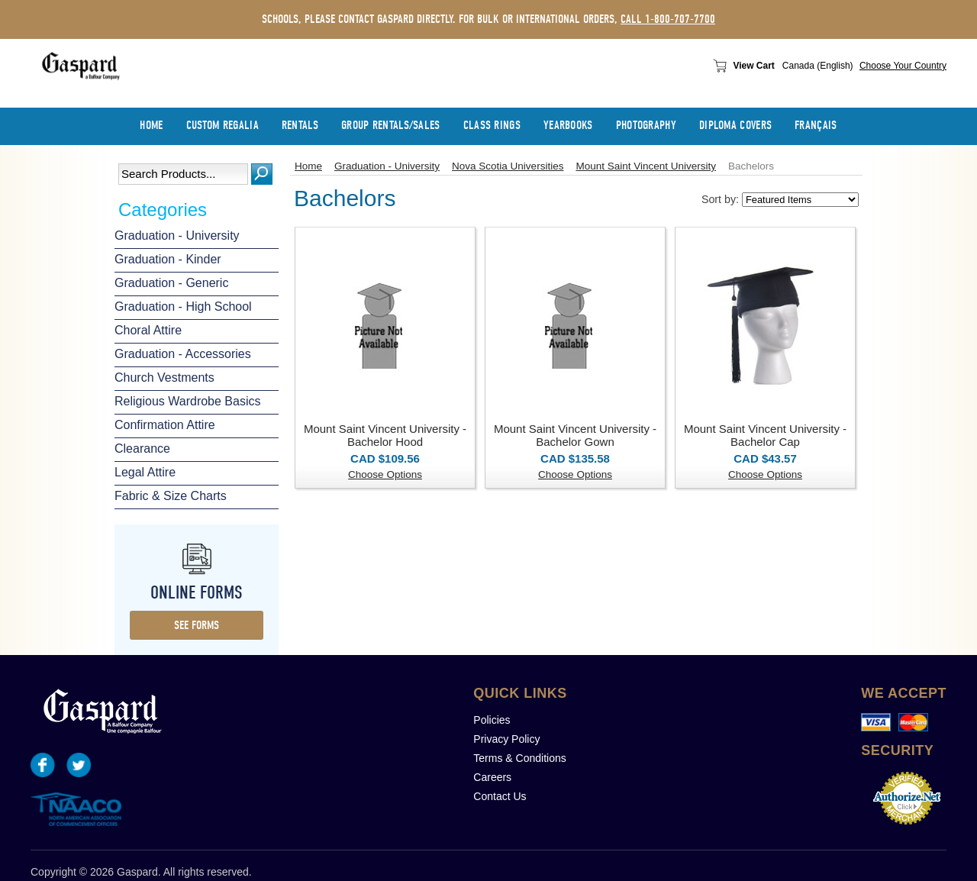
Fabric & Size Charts (170, 495)
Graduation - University (177, 235)
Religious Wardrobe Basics (187, 401)
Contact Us (499, 796)
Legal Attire (145, 472)
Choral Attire (148, 330)
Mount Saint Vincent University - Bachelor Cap (765, 435)
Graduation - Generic (171, 282)
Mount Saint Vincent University (646, 166)
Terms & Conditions (519, 758)
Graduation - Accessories (182, 353)
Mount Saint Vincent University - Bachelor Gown (575, 435)
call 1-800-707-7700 (668, 19)
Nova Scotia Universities (507, 166)
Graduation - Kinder (167, 259)
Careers (492, 777)
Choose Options (385, 474)
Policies (491, 720)
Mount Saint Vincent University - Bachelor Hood (385, 435)
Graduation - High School (183, 306)
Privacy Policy (506, 739)
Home (308, 166)
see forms (196, 625)
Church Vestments (164, 377)
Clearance (142, 448)
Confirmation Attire (164, 424)
